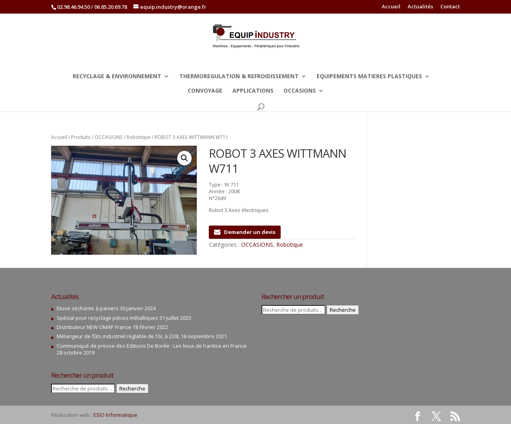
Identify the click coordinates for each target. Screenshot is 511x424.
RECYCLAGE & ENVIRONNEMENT (117, 76)
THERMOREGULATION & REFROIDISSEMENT (239, 76)
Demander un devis (244, 232)
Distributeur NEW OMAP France (94, 327)
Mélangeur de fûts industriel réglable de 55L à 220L (118, 336)
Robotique (139, 137)
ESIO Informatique (115, 414)
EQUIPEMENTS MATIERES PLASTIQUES (369, 76)
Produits (81, 137)
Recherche (132, 388)
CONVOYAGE (205, 91)
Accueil (391, 7)
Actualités (420, 7)
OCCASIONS (299, 91)
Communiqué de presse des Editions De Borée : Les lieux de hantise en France (152, 345)
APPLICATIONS (252, 91)
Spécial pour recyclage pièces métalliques (107, 317)
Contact (450, 7)
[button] (184, 158)
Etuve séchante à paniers (88, 308)
